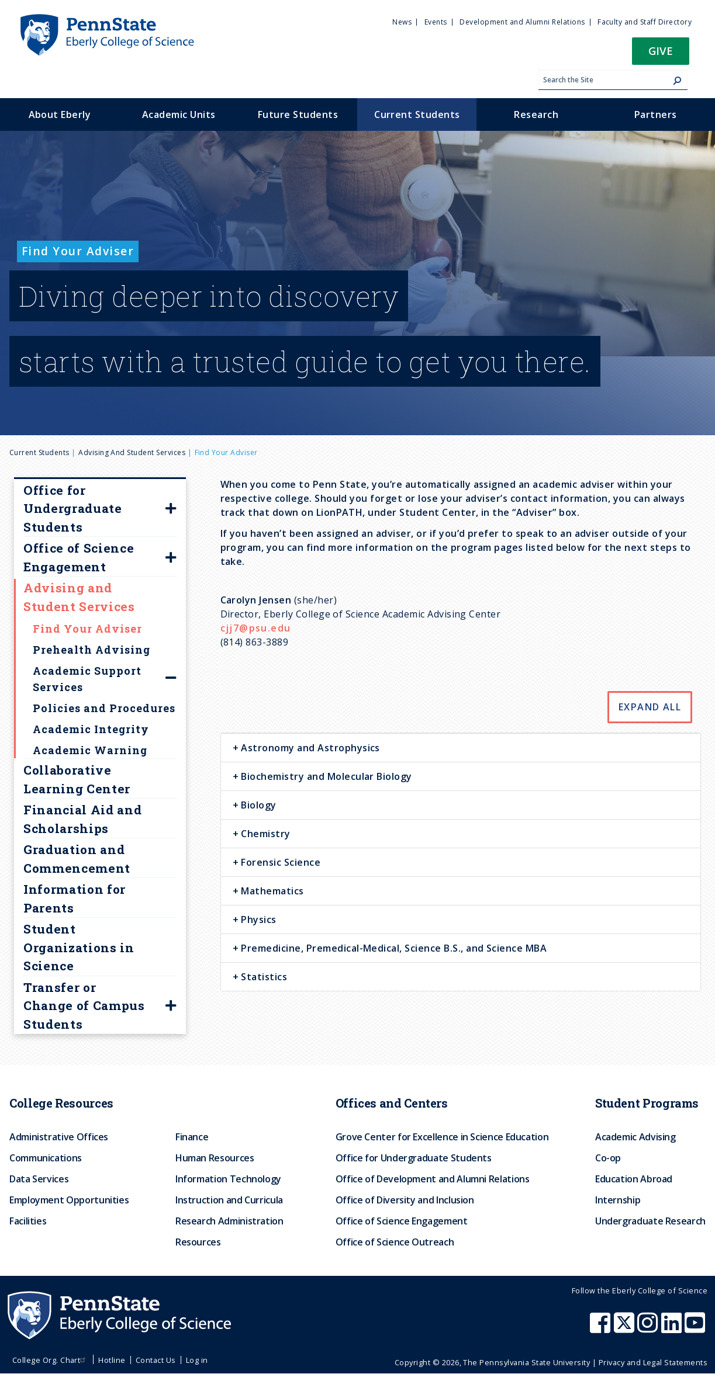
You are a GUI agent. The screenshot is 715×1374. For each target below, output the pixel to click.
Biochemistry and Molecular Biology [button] (325, 776)
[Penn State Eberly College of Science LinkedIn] (673, 1328)
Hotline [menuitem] (111, 1360)
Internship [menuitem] (617, 1199)
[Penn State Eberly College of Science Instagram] (649, 1328)
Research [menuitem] (536, 114)
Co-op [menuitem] (608, 1157)
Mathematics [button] (271, 890)
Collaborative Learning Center (76, 779)
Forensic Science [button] (279, 862)
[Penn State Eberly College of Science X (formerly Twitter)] (625, 1328)
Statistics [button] (263, 976)
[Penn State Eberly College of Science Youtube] (696, 1328)
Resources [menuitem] (198, 1242)
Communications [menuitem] (45, 1157)
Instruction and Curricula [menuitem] (229, 1199)
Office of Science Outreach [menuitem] (395, 1242)
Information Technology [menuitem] (228, 1178)
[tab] (461, 747)
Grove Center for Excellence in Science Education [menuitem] (442, 1136)
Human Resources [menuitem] (214, 1157)
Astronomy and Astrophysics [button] (309, 747)
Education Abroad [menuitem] (633, 1178)
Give (660, 50)
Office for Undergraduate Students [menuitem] (414, 1157)
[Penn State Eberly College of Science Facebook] (601, 1328)
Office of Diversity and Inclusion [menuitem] (405, 1199)
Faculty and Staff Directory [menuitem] (644, 22)
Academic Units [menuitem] (179, 114)
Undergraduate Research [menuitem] (650, 1221)
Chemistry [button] (265, 833)
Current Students (39, 452)
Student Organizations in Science (78, 947)
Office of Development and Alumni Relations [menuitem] (433, 1178)
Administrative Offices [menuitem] (58, 1136)
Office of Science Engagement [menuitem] (402, 1221)
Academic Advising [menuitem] (635, 1136)
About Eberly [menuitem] (60, 114)
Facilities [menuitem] (27, 1221)
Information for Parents (74, 898)
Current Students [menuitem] (417, 114)
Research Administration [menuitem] (229, 1221)
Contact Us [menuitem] (156, 1360)
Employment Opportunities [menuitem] (69, 1199)
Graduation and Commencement (76, 858)
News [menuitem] (402, 22)
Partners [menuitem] (655, 114)
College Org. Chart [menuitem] (50, 1360)
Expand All (650, 706)
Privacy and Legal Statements (653, 1362)
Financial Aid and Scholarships (82, 819)
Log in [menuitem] (197, 1360)
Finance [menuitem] (191, 1136)
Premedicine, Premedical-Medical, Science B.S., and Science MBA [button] (393, 948)
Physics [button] (258, 919)
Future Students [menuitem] (298, 114)
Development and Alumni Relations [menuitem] (522, 22)
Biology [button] (258, 805)
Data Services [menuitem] (38, 1178)
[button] (660, 54)
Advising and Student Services (131, 452)
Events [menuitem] (435, 22)
